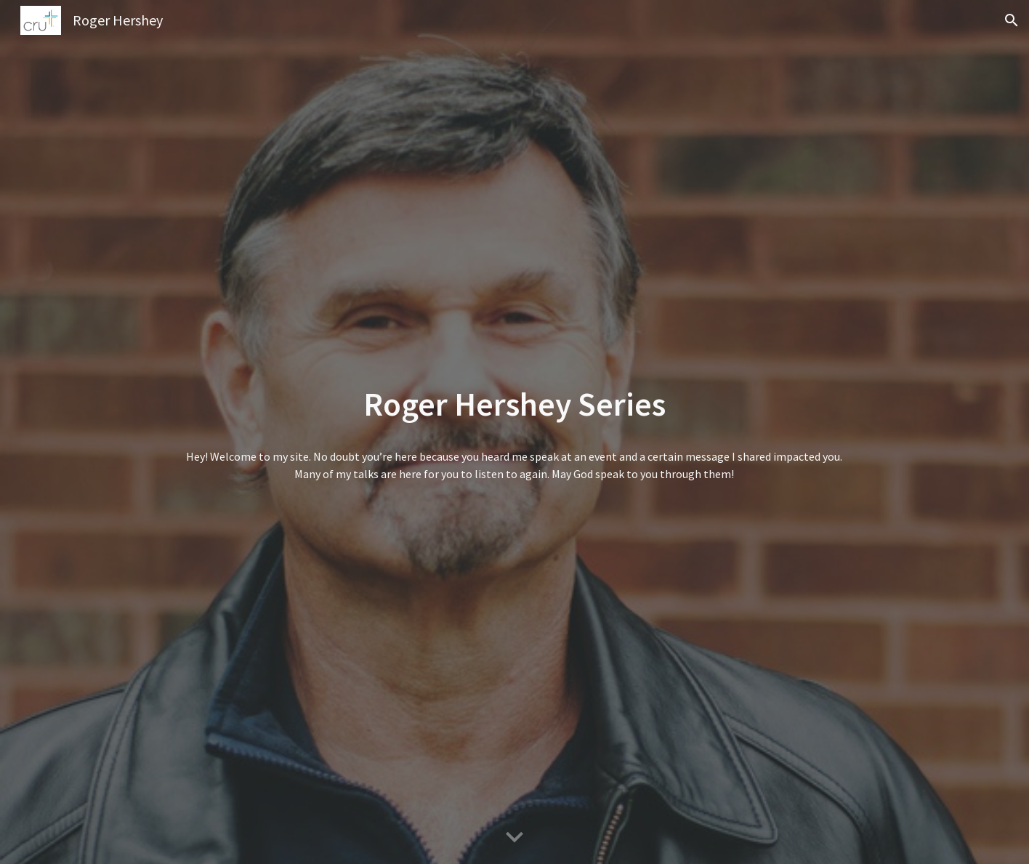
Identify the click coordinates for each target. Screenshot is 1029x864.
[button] (1011, 20)
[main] (514, 404)
